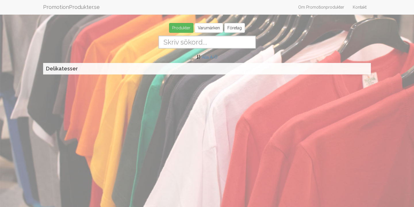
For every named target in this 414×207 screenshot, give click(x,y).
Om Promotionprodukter (321, 7)
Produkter (181, 28)
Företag (234, 28)
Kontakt (360, 7)
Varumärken (209, 28)
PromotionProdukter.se (71, 7)
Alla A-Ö (209, 57)
